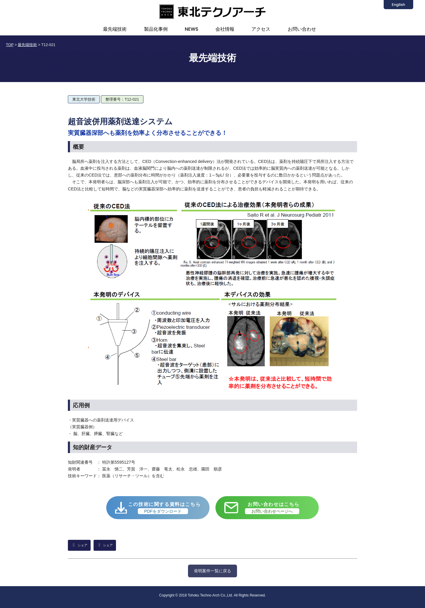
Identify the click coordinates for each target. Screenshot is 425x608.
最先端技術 (115, 29)
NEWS (191, 29)
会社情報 (224, 29)
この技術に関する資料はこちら (164, 508)
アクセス (260, 29)
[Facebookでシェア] (105, 545)
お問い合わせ (302, 29)
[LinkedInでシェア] (79, 545)
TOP (10, 45)
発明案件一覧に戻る (212, 570)
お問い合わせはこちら (272, 508)
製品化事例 (156, 29)
